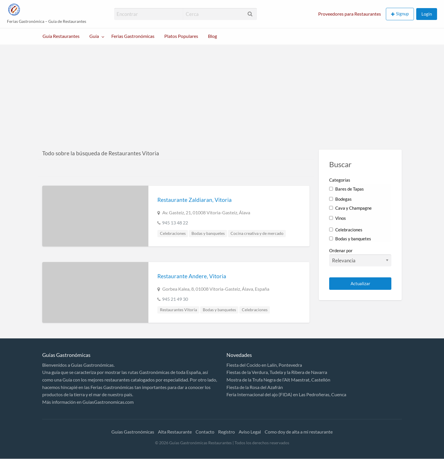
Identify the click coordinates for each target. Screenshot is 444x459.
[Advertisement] (222, 87)
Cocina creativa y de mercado (257, 233)
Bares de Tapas (346, 188)
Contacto (205, 431)
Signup (402, 13)
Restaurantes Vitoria (178, 309)
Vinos (337, 218)
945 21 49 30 (175, 299)
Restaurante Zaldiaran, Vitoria (194, 199)
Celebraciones (173, 233)
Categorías (339, 180)
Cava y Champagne (350, 208)
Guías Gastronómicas (132, 431)
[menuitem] (349, 14)
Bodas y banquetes (208, 233)
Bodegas (340, 199)
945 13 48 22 (175, 222)
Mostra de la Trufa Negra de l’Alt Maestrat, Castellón (278, 379)
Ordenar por (360, 257)
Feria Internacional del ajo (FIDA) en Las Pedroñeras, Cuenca (286, 394)
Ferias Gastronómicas (132, 36)
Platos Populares (181, 36)
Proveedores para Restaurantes (349, 13)
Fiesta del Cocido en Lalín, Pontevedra (264, 365)
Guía (94, 36)
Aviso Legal (250, 431)
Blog (212, 36)
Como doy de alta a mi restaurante (299, 431)
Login (426, 13)
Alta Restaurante (175, 431)
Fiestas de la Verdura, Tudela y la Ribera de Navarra (276, 372)
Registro (226, 431)
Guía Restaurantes (61, 36)
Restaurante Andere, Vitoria (191, 276)
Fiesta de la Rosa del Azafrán (254, 387)
